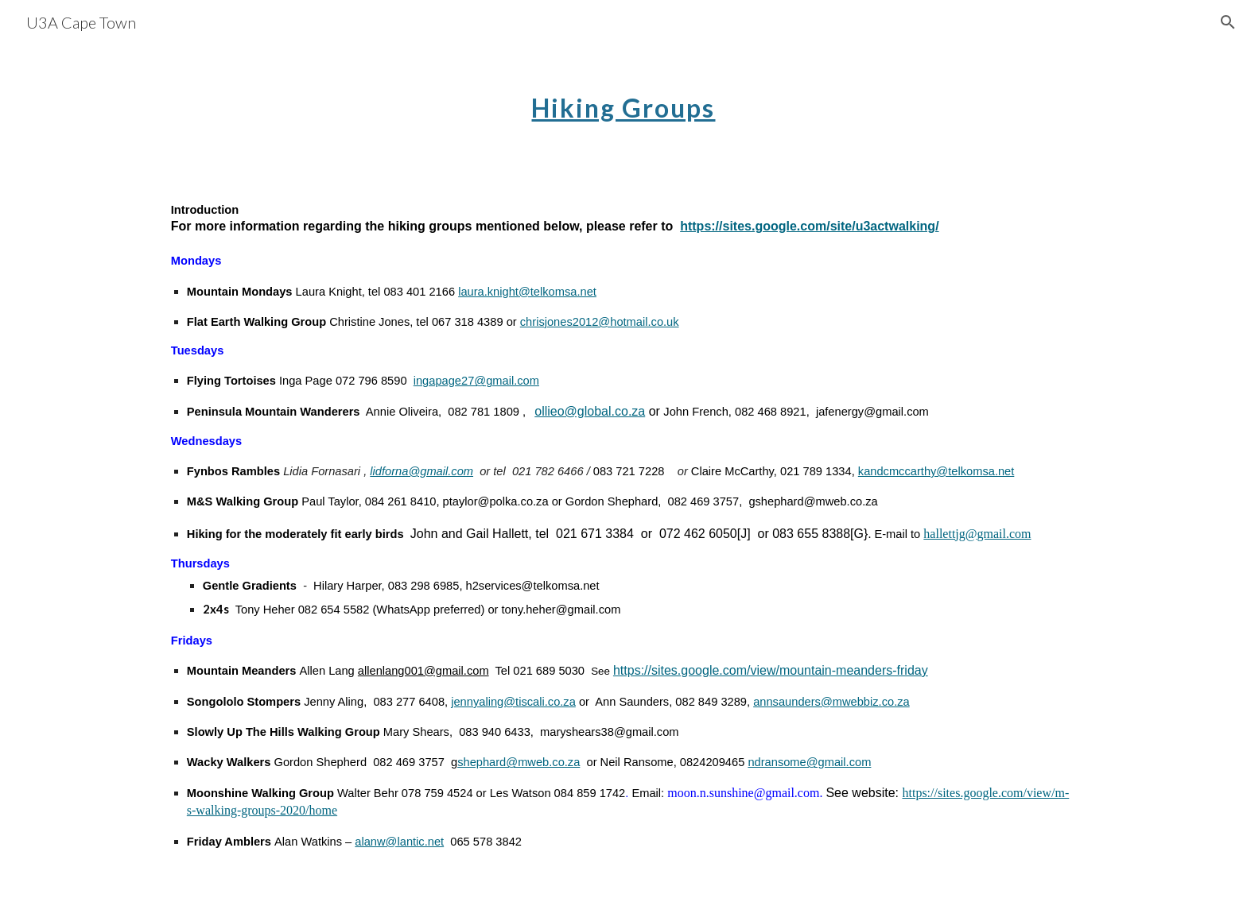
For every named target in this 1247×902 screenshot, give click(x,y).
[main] (623, 99)
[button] (1228, 22)
